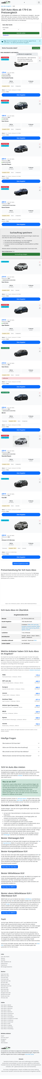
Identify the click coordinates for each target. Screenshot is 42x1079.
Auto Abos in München (7, 1027)
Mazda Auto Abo (5, 984)
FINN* (2, 1036)
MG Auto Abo (4, 987)
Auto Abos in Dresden (7, 1015)
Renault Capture (22, 798)
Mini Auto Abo (5, 989)
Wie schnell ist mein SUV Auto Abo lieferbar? (16, 751)
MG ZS (4, 413)
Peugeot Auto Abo (6, 992)
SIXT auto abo (34, 624)
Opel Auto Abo (5, 991)
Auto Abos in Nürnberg (7, 1028)
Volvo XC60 (20, 800)
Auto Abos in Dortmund (7, 1013)
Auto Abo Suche (29, 1054)
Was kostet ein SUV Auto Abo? (11, 743)
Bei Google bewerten (6, 967)
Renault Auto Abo (5, 994)
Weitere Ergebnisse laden (20, 563)
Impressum (4, 965)
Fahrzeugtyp (5, 27)
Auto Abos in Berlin (6, 1005)
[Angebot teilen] (39, 60)
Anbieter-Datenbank (34, 670)
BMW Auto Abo (5, 976)
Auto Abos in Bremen (6, 1011)
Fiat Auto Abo (4, 977)
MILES (37, 628)
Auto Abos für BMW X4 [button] (9, 913)
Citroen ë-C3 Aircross (8, 540)
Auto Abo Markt (5, 956)
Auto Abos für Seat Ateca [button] (9, 867)
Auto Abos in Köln (5, 1023)
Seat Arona (5, 121)
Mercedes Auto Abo (6, 986)
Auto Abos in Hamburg (7, 1020)
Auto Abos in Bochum (6, 1008)
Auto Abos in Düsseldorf (7, 1017)
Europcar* (3, 1039)
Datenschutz (4, 963)
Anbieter (20, 775)
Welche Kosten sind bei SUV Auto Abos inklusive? (17, 756)
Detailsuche (6, 35)
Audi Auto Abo (5, 974)
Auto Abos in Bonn (6, 1010)
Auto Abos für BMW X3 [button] (9, 887)
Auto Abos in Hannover (7, 1022)
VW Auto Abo (4, 997)
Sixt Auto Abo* (5, 1037)
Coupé (7, 904)
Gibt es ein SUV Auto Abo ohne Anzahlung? (15, 747)
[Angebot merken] (39, 58)
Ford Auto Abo (5, 979)
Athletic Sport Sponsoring (28, 628)
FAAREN (3, 1041)
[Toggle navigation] (39, 2)
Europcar (24, 626)
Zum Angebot (21, 95)
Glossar (3, 958)
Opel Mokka (5, 325)
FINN (29, 624)
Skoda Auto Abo (5, 996)
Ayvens (23, 629)
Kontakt (3, 960)
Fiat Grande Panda (7, 78)
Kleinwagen (7, 834)
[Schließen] (40, 41)
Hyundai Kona (7, 843)
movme (28, 629)
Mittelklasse (28, 899)
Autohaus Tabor (35, 626)
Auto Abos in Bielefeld (7, 1006)
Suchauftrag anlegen (21, 254)
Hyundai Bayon (6, 164)
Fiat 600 (4, 497)
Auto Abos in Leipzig (6, 1025)
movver (29, 626)
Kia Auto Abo (4, 982)
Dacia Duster (6, 207)
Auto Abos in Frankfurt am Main (9, 1018)
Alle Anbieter (4, 1042)
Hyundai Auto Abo (6, 981)
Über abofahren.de (6, 961)
